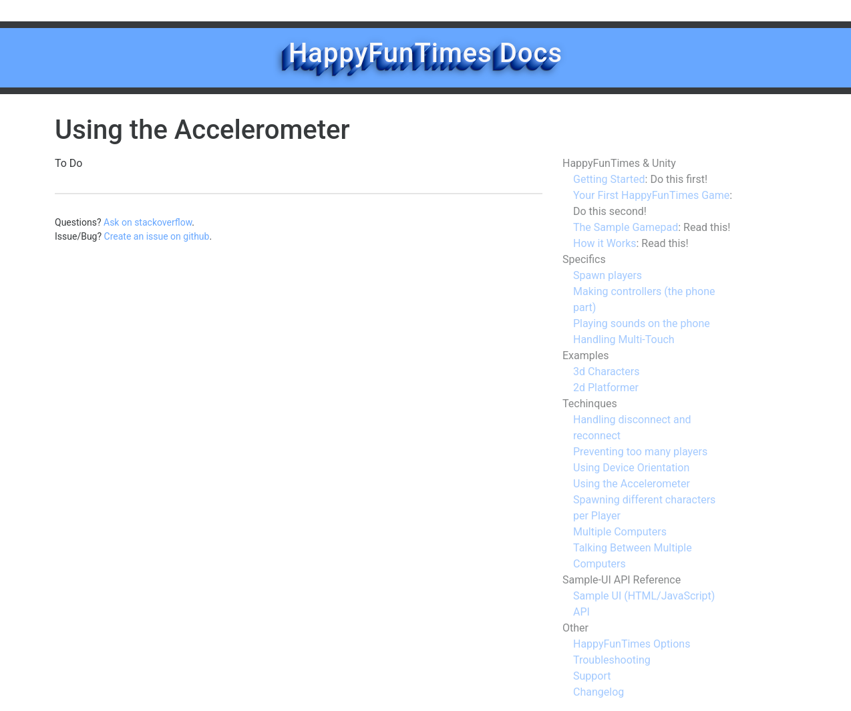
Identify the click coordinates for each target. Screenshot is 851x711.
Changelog (598, 692)
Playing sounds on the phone (641, 323)
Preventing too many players (640, 451)
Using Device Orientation (631, 467)
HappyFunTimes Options (631, 644)
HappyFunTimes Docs (425, 53)
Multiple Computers (620, 531)
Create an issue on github (157, 236)
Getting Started (609, 179)
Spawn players (607, 275)
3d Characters (606, 371)
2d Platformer (606, 387)
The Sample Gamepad (625, 227)
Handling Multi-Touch (624, 339)
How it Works (605, 243)
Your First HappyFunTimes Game (651, 195)
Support (592, 676)
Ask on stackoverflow (148, 222)
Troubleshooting (612, 660)
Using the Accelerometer (631, 483)
